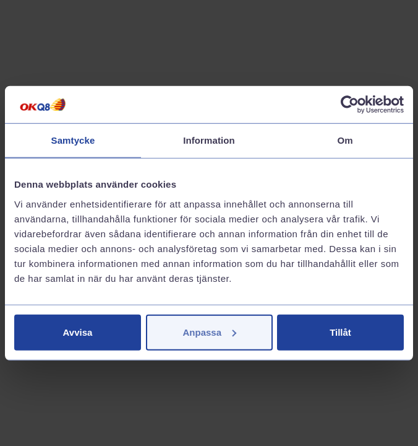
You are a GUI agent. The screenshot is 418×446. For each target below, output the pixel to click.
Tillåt (340, 331)
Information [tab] (209, 140)
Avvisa (78, 331)
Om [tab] (344, 140)
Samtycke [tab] (73, 140)
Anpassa (209, 331)
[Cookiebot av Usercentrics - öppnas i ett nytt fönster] (350, 104)
